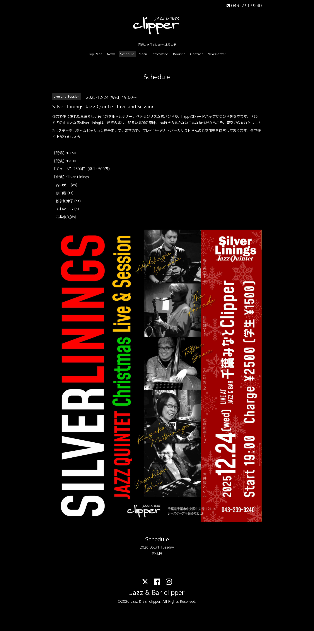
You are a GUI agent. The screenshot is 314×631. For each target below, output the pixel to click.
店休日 (157, 553)
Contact (196, 54)
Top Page (95, 54)
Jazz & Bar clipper (157, 592)
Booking (179, 54)
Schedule (127, 54)
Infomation (160, 54)
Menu (143, 54)
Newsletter (217, 54)
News (111, 54)
